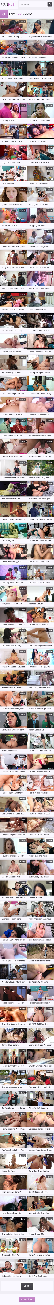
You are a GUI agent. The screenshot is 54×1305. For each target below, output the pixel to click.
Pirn (8, 4)
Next (27, 1286)
